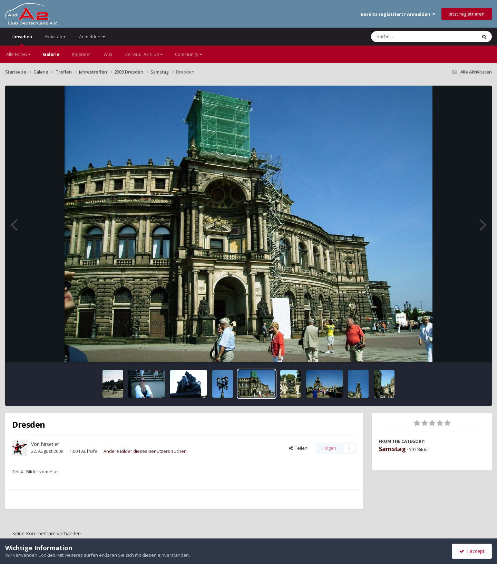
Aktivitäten (56, 36)
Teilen (298, 448)
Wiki (108, 54)
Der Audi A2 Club (144, 54)
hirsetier (50, 444)
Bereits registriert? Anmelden (398, 14)
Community (188, 54)
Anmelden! (92, 36)
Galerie (51, 54)
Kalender (81, 54)
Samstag (392, 449)
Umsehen (21, 39)
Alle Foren (18, 54)
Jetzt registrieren (467, 14)
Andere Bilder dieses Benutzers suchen (145, 451)
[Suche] (410, 36)
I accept (472, 551)
